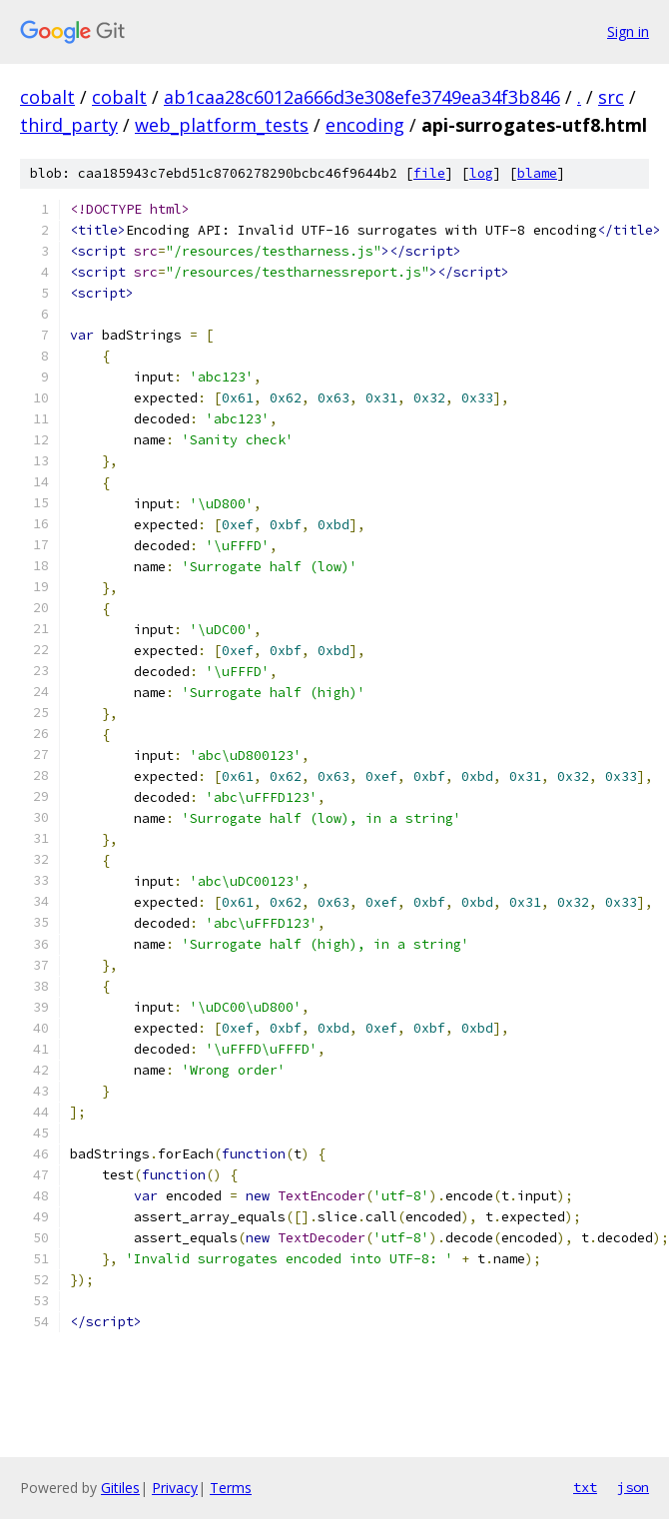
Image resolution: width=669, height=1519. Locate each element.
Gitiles (120, 1487)
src (611, 97)
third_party (69, 125)
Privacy (175, 1487)
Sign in (628, 31)
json (633, 1487)
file (429, 173)
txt (585, 1487)
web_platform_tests (222, 125)
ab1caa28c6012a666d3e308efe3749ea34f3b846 (362, 97)
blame (537, 173)
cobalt (47, 97)
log (481, 173)
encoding (365, 125)
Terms (231, 1487)
